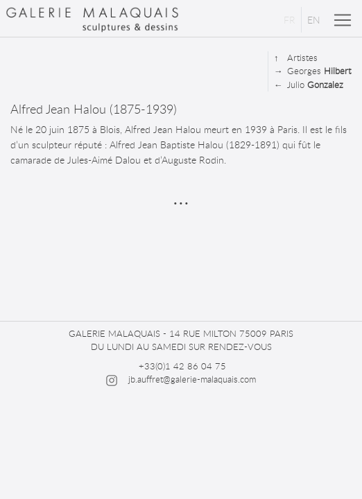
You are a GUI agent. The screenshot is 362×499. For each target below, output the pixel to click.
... (181, 195)
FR (289, 19)
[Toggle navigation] (342, 20)
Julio (308, 84)
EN (313, 19)
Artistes (296, 57)
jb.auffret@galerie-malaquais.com (192, 379)
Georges (312, 71)
